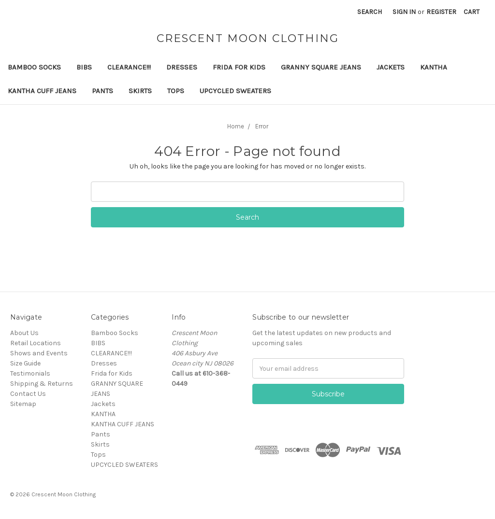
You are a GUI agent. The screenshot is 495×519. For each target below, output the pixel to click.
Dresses (181, 67)
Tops (175, 90)
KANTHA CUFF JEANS (42, 90)
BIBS (84, 67)
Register (441, 12)
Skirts (140, 90)
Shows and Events (39, 353)
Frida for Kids (239, 67)
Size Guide (25, 363)
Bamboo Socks (34, 67)
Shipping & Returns (41, 383)
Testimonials (30, 373)
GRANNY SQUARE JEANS (321, 67)
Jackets (391, 67)
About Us (24, 333)
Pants (102, 90)
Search (369, 12)
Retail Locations (35, 343)
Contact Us (28, 394)
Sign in (404, 12)
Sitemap (23, 404)
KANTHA (433, 67)
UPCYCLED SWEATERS (235, 90)
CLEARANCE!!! (129, 67)
